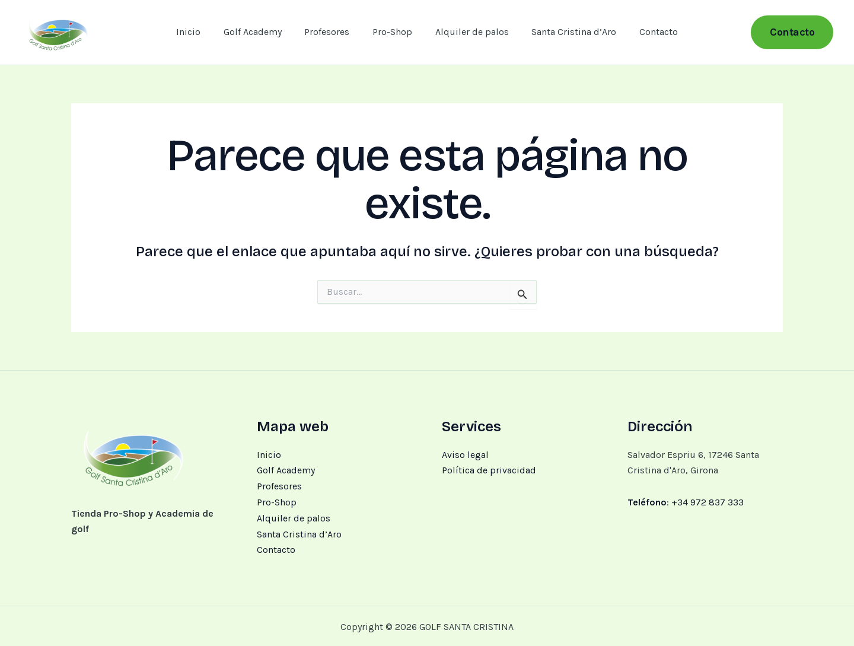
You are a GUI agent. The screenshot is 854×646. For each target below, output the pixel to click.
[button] (792, 32)
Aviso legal (465, 454)
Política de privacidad (489, 470)
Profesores (330, 31)
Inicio (200, 31)
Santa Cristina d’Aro (566, 31)
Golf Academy (260, 31)
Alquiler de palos (468, 31)
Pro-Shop (392, 31)
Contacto (646, 31)
